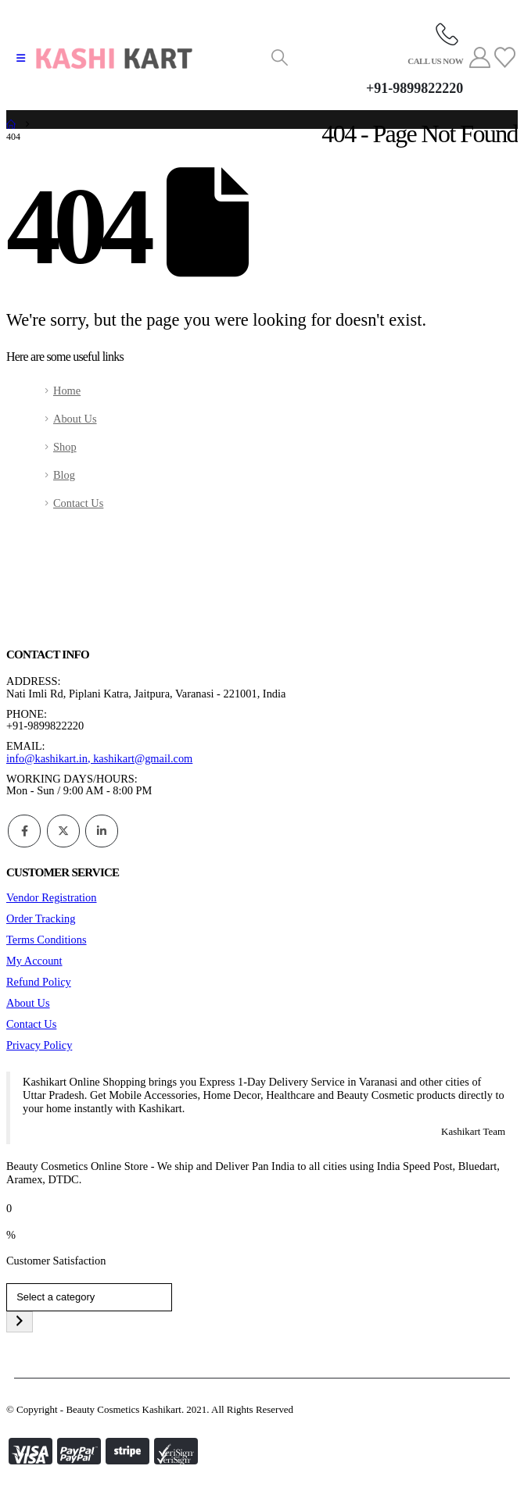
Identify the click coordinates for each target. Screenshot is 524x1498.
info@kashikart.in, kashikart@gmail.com (99, 758)
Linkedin (101, 831)
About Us (75, 418)
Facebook (24, 831)
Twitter (63, 831)
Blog (64, 475)
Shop (65, 446)
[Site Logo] (114, 59)
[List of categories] (89, 1297)
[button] (20, 58)
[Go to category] (19, 1321)
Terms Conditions (46, 939)
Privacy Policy (39, 1045)
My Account (34, 960)
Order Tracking (40, 918)
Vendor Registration (51, 897)
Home (67, 390)
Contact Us (78, 503)
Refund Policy (38, 981)
